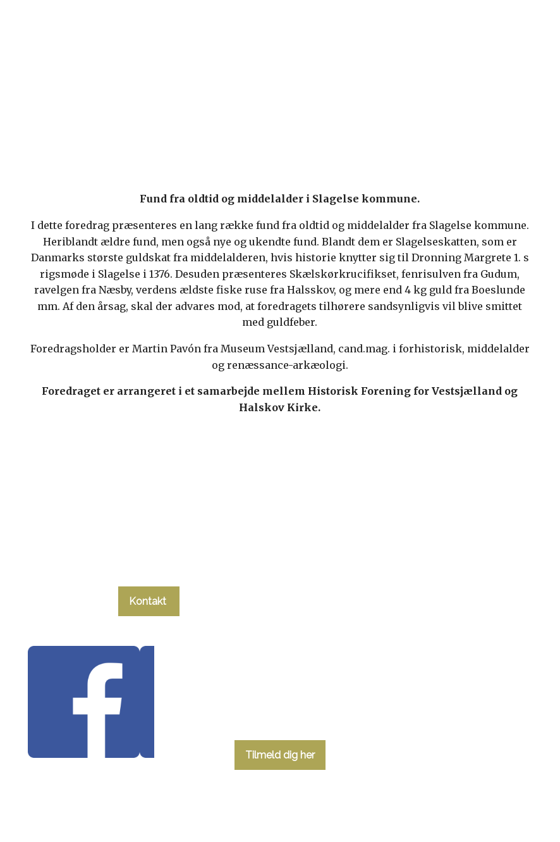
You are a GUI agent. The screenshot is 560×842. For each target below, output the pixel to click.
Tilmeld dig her (280, 755)
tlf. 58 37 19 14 (149, 563)
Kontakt (149, 601)
